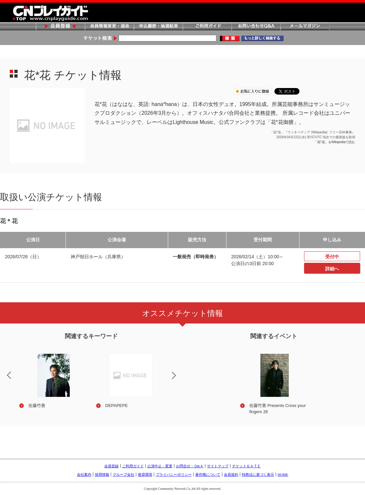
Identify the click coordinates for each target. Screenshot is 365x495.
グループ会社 (123, 474)
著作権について (207, 474)
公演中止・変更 (159, 466)
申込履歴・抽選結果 (158, 26)
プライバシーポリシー (174, 474)
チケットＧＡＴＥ (246, 466)
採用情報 (102, 474)
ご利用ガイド (206, 26)
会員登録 (60, 26)
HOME (283, 474)
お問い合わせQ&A (255, 26)
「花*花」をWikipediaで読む (334, 142)
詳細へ (332, 268)
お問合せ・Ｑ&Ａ (190, 466)
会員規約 (231, 474)
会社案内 (84, 474)
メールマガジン (304, 26)
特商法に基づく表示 (258, 474)
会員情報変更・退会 (109, 26)
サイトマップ (217, 466)
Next (179, 379)
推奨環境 (145, 474)
